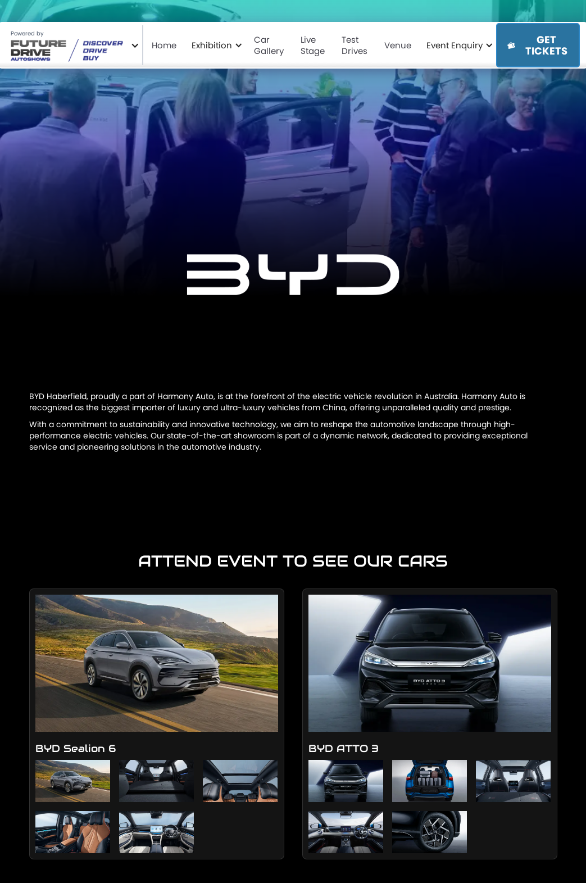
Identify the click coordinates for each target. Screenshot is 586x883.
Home (165, 45)
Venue (399, 45)
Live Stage (314, 44)
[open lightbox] (156, 677)
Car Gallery (270, 44)
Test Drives (356, 44)
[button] (72, 45)
